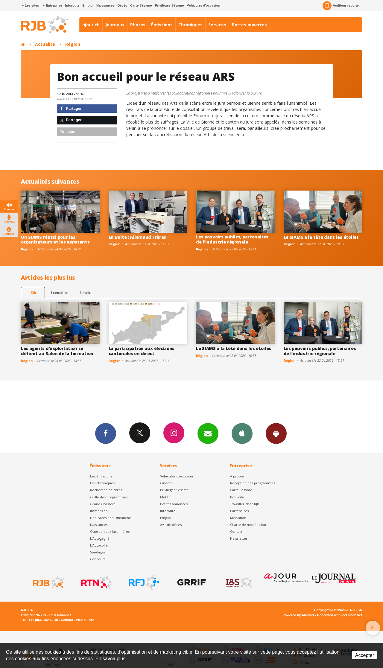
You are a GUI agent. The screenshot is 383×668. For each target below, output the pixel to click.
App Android (276, 433)
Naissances (105, 5)
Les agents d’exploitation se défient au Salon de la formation (57, 351)
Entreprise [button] (52, 5)
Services (217, 25)
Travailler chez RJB (244, 504)
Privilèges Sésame (169, 5)
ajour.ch (91, 25)
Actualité (45, 44)
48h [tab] (33, 292)
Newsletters (207, 433)
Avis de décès (171, 525)
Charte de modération (248, 525)
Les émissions (101, 476)
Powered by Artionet (298, 615)
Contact (236, 531)
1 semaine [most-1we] (59, 292)
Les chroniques (102, 483)
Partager (71, 108)
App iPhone (242, 433)
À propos (237, 476)
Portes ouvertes (249, 25)
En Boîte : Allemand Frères (137, 237)
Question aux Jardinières (110, 531)
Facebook (105, 433)
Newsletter (238, 538)
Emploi (87, 5)
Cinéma (166, 483)
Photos (137, 25)
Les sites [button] (30, 5)
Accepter (364, 655)
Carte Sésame (141, 5)
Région (72, 44)
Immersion (99, 511)
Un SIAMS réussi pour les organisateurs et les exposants (55, 239)
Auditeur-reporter (341, 5)
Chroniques (190, 25)
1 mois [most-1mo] (85, 292)
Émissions (162, 25)
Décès (122, 5)
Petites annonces (174, 504)
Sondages (97, 552)
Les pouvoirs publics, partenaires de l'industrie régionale (232, 239)
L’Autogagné (100, 538)
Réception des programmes (252, 483)
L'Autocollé (99, 545)
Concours (97, 559)
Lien (67, 131)
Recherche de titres (106, 490)
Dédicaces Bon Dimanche (110, 518)
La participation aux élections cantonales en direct (142, 351)
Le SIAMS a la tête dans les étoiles (321, 237)
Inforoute (72, 5)
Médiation (238, 518)
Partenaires (239, 511)
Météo (165, 497)
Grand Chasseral (103, 504)
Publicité (237, 497)
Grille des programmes (108, 497)
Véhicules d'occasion (203, 5)
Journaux (114, 25)
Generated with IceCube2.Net (339, 615)
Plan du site (85, 620)
